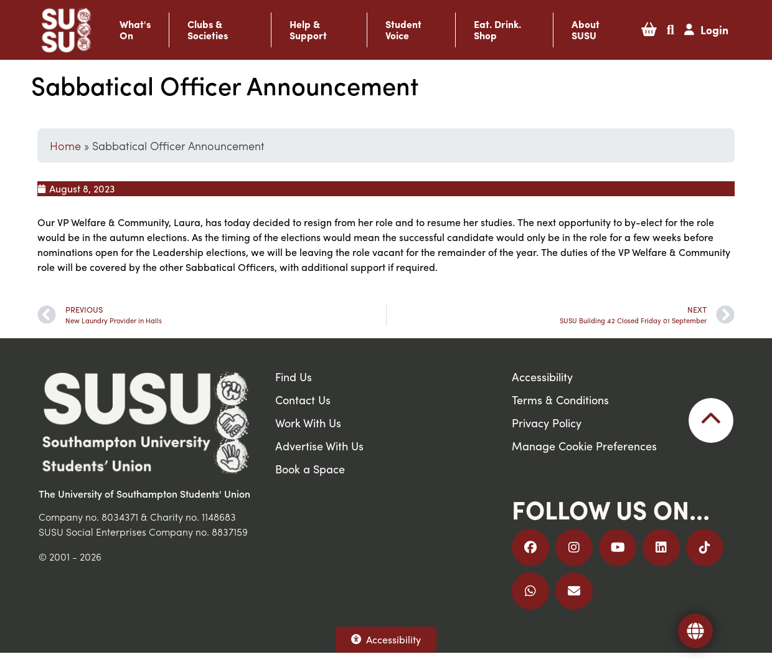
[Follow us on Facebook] (530, 547)
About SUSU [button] (586, 30)
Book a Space (310, 468)
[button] (649, 30)
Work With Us (308, 422)
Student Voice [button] (403, 30)
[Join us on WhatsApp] (530, 591)
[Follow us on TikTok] (704, 547)
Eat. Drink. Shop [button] (497, 30)
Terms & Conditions (560, 399)
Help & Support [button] (308, 30)
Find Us (293, 376)
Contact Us (303, 399)
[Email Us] (574, 591)
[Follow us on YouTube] (617, 547)
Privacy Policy (546, 422)
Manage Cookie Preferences (584, 445)
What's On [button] (135, 30)
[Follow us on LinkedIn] (661, 547)
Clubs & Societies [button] (207, 30)
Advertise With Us (319, 445)
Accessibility (386, 639)
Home (65, 145)
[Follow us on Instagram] (574, 547)
